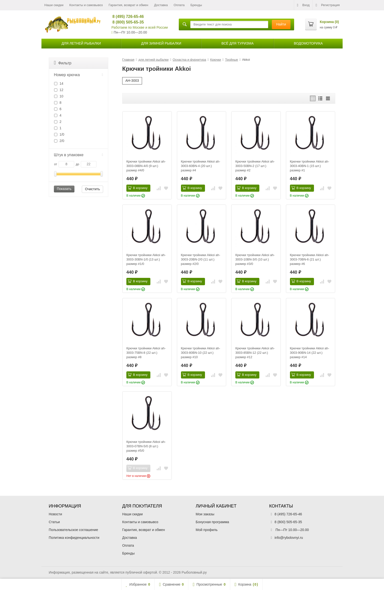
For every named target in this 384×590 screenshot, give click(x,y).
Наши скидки (53, 5)
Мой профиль (206, 530)
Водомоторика (308, 43)
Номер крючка (78, 75)
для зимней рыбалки (161, 43)
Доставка (161, 5)
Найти (281, 24)
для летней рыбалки (81, 43)
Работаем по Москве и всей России (139, 27)
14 (58, 83)
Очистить (92, 189)
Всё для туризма (237, 43)
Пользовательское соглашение (73, 530)
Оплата (179, 5)
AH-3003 (132, 81)
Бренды (196, 5)
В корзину (137, 188)
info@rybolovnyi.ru (289, 538)
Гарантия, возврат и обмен (128, 5)
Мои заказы (205, 514)
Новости (55, 514)
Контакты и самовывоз (86, 5)
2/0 (59, 141)
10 (58, 96)
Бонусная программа (212, 522)
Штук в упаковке (78, 155)
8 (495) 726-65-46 (126, 16)
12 (58, 90)
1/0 (59, 134)
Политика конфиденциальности (74, 538)
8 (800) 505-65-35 (126, 22)
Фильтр (62, 62)
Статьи (54, 522)
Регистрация (328, 5)
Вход (303, 5)
